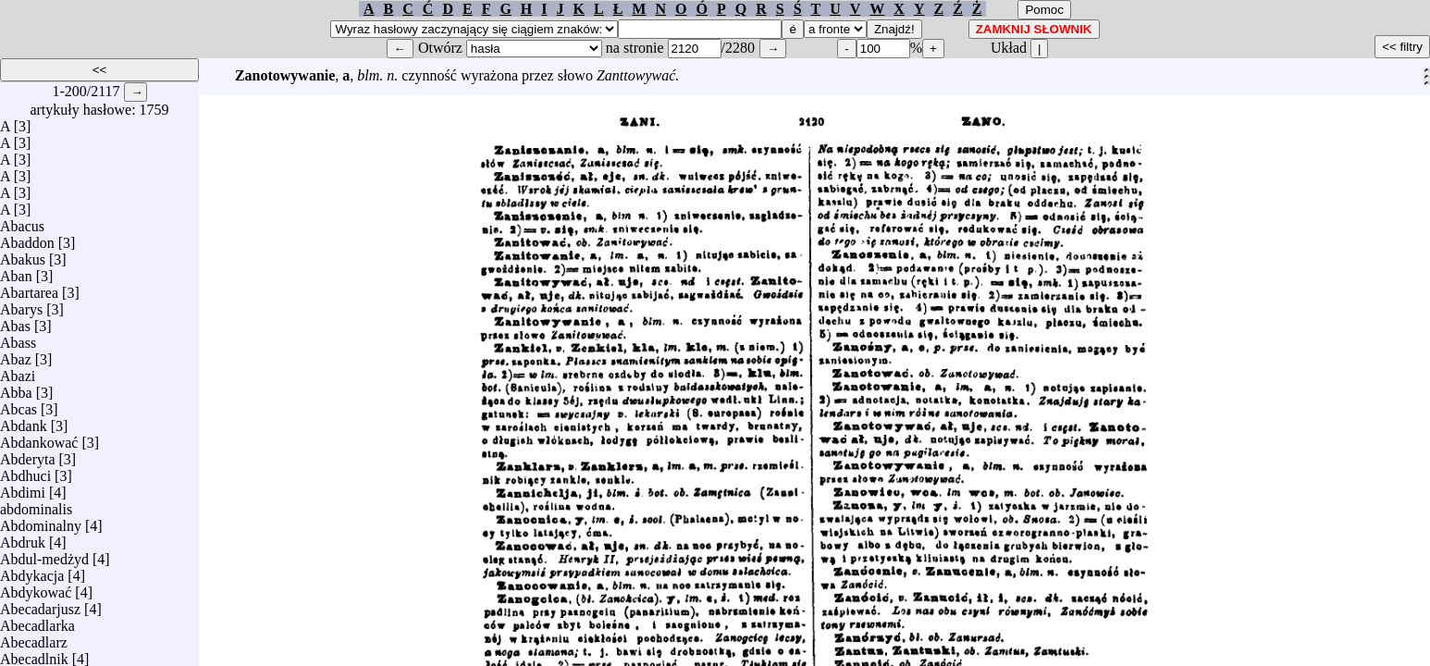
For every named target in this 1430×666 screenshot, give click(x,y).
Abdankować (39, 438)
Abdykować (35, 588)
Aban (16, 271)
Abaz (15, 355)
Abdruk (22, 538)
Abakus (22, 255)
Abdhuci (25, 471)
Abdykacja (32, 571)
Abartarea (29, 288)
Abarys (21, 305)
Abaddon (27, 238)
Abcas (18, 405)
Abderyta (27, 454)
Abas (15, 321)
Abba (16, 388)
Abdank (23, 421)
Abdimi (22, 488)
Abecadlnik (34, 654)
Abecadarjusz (40, 604)
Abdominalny (40, 521)
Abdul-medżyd (44, 554)
